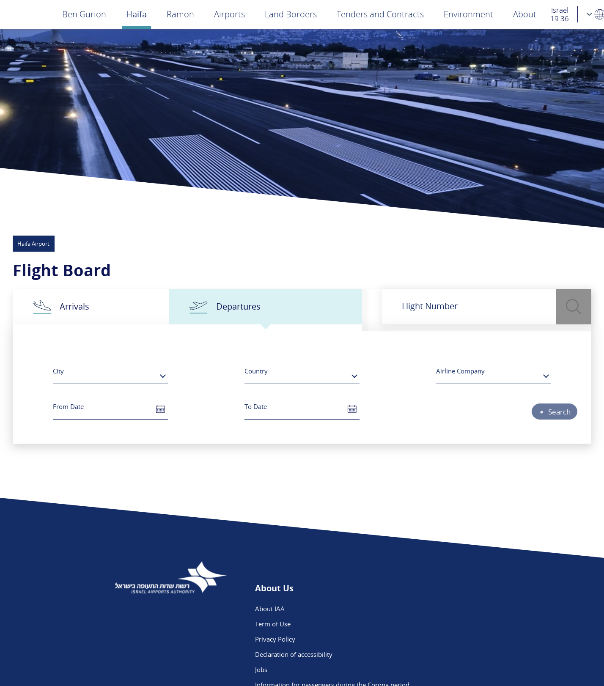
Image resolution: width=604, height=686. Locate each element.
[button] (160, 408)
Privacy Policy (275, 639)
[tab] (91, 306)
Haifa (136, 14)
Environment (468, 14)
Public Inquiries (398, 608)
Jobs (261, 669)
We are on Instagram (406, 639)
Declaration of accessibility (293, 654)
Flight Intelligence (401, 624)
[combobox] (110, 376)
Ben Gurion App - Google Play (420, 669)
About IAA (270, 608)
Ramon (180, 14)
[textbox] (103, 375)
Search (555, 412)
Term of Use (273, 624)
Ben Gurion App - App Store (417, 654)
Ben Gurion (84, 14)
